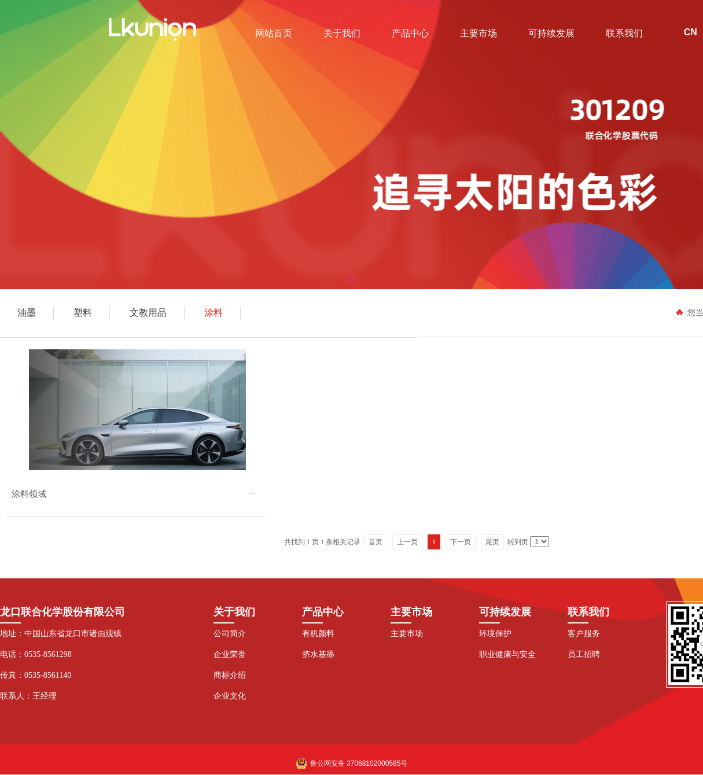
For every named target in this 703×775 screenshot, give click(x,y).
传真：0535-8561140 (35, 675)
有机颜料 (318, 633)
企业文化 (230, 696)
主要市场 (407, 633)
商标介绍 (230, 675)
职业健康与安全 (507, 654)
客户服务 (584, 633)
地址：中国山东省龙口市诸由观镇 (61, 633)
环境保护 (495, 633)
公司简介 (230, 633)
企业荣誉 (230, 654)
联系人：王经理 (28, 696)
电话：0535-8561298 (36, 654)
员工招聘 (584, 654)
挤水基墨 (318, 654)
